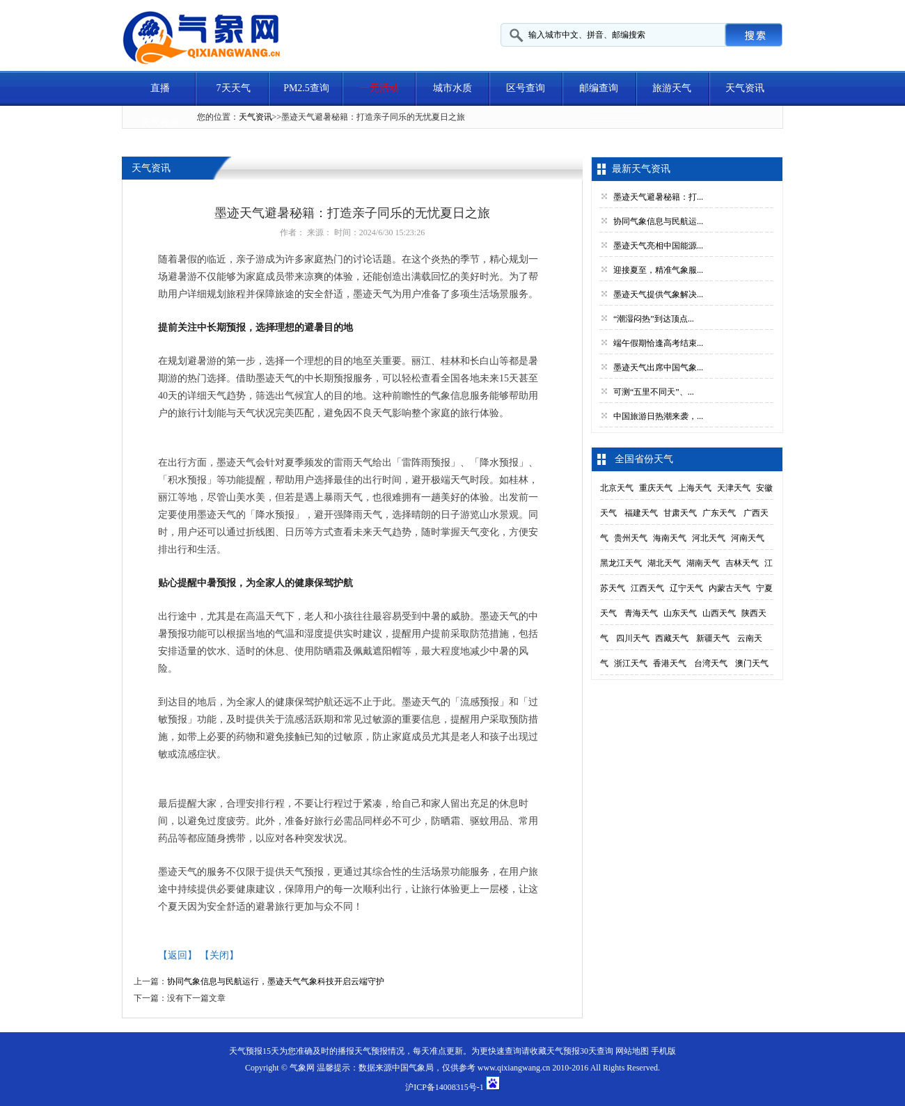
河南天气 (747, 538)
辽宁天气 (686, 588)
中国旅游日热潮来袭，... (658, 416)
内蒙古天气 (729, 588)
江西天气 (647, 588)
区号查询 (525, 88)
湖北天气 (664, 563)
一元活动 (379, 88)
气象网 (302, 1068)
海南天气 (669, 538)
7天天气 (234, 88)
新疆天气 (713, 638)
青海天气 (641, 613)
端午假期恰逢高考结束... (658, 343)
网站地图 (632, 1051)
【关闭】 (219, 955)
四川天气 (633, 638)
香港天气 (669, 663)
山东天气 (680, 613)
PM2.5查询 (306, 88)
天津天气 (733, 488)
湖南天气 (703, 563)
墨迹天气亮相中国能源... (658, 246)
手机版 (663, 1051)
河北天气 (708, 538)
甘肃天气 (680, 513)
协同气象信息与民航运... (658, 221)
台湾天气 (710, 663)
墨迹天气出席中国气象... (658, 367)
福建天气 (641, 513)
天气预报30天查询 (579, 1051)
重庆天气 (655, 488)
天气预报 (371, 1051)
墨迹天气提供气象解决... (658, 294)
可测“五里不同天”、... (653, 392)
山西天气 (719, 613)
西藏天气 (671, 638)
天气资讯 (744, 88)
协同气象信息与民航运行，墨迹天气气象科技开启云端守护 (275, 981)
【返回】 (177, 955)
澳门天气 (752, 663)
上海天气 (694, 488)
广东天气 (719, 513)
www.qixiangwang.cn (514, 1068)
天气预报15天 (254, 1051)
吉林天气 (742, 563)
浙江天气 (630, 663)
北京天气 (617, 488)
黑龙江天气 (621, 563)
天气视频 (160, 123)
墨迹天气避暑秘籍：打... (658, 197)
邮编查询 (598, 88)
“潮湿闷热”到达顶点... (653, 319)
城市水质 (452, 88)
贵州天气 (630, 538)
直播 (160, 88)
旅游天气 (671, 88)
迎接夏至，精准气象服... (658, 270)
